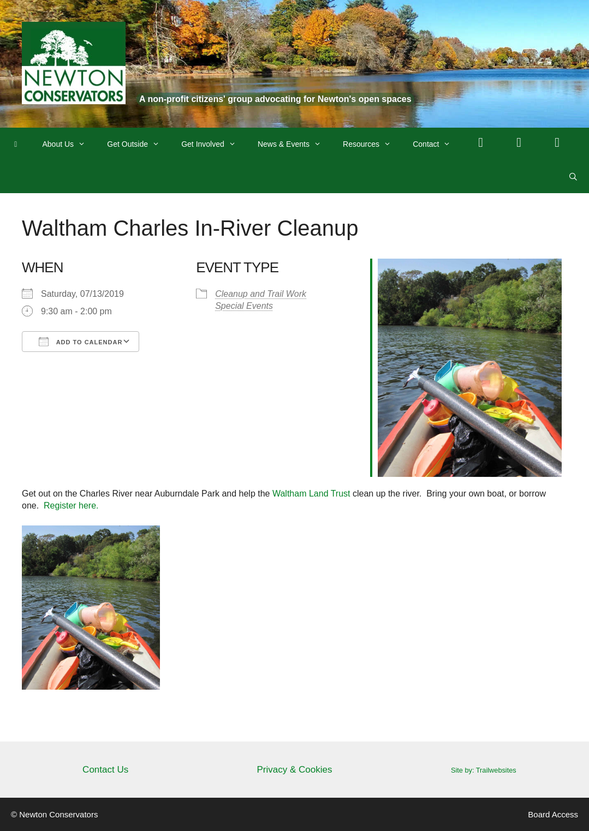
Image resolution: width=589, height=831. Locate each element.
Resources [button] (372, 144)
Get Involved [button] (214, 144)
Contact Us (105, 769)
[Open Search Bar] (573, 176)
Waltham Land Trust (311, 493)
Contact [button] (437, 144)
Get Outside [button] (138, 144)
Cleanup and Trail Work (260, 293)
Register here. (71, 505)
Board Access (553, 814)
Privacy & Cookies (294, 769)
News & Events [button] (295, 144)
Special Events (244, 305)
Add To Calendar (80, 341)
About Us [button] (70, 144)
